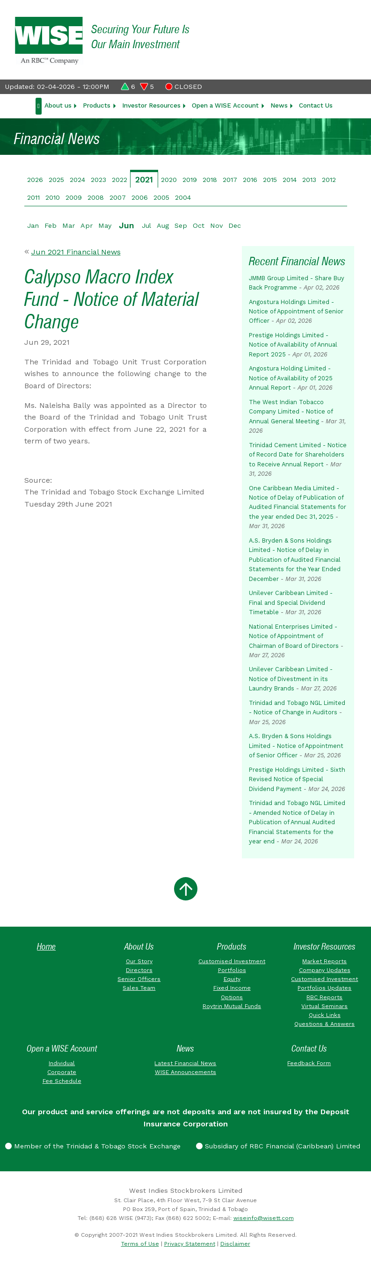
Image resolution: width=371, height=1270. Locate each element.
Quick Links (325, 1015)
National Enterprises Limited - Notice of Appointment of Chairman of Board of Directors (294, 636)
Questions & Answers (324, 1024)
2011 (33, 197)
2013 (309, 179)
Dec (234, 225)
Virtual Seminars (324, 1006)
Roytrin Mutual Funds (232, 1006)
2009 (73, 197)
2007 (117, 197)
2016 (250, 179)
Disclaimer (235, 1244)
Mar (68, 225)
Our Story (139, 961)
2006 (139, 197)
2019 (189, 179)
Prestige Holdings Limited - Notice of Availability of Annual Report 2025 (293, 345)
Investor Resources (151, 105)
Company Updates (324, 970)
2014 (290, 179)
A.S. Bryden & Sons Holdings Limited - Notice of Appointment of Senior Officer (296, 746)
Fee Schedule (62, 1081)
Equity (232, 979)
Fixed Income (232, 988)
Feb (50, 225)
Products (96, 105)
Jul (146, 225)
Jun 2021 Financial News (76, 251)
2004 (183, 197)
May (104, 225)
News (279, 105)
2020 (169, 179)
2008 (95, 197)
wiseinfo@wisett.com (263, 1218)
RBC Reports (324, 997)
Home (46, 946)
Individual (62, 1063)
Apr (86, 225)
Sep (181, 225)
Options (232, 997)
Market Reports (324, 961)
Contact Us (316, 105)
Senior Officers (138, 979)
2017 (230, 179)
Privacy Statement (189, 1244)
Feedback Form (309, 1063)
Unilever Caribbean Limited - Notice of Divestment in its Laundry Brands (291, 679)
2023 (98, 179)
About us (58, 105)
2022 (119, 179)
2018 (210, 179)
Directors (139, 970)
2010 (52, 197)
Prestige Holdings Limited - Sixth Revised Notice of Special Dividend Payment (297, 779)
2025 (56, 179)
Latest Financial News (185, 1063)
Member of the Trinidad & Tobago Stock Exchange (93, 1146)
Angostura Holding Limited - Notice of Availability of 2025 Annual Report (291, 378)
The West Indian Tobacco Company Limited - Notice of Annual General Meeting (291, 412)
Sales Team (139, 988)
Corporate (61, 1072)
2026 (35, 179)
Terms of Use (140, 1244)
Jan (33, 225)
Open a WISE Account (225, 105)
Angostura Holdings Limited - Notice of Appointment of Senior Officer (296, 311)
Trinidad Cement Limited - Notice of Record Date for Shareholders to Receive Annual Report (298, 455)
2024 (77, 179)
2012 (329, 179)
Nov (216, 225)
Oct (198, 225)
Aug (163, 225)
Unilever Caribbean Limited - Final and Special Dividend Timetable (291, 602)
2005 (161, 197)
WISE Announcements (185, 1072)
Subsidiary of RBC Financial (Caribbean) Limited (278, 1146)
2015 (270, 179)
